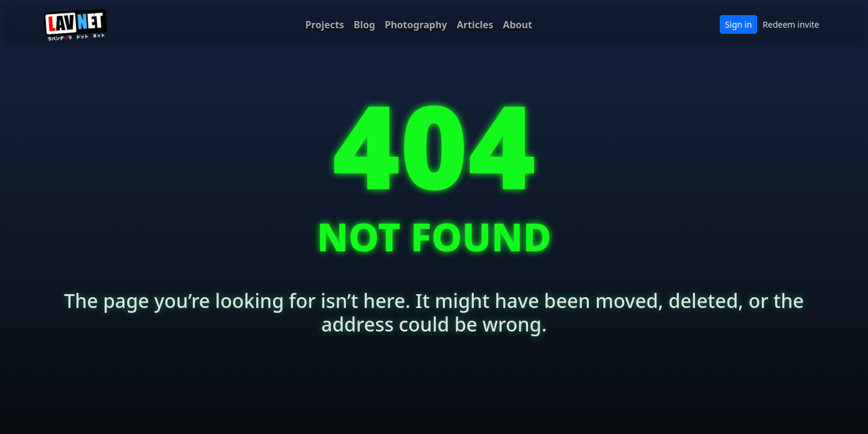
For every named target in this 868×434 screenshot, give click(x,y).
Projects (324, 24)
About (517, 24)
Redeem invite (791, 24)
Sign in (738, 24)
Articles (475, 24)
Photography (416, 24)
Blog (365, 24)
